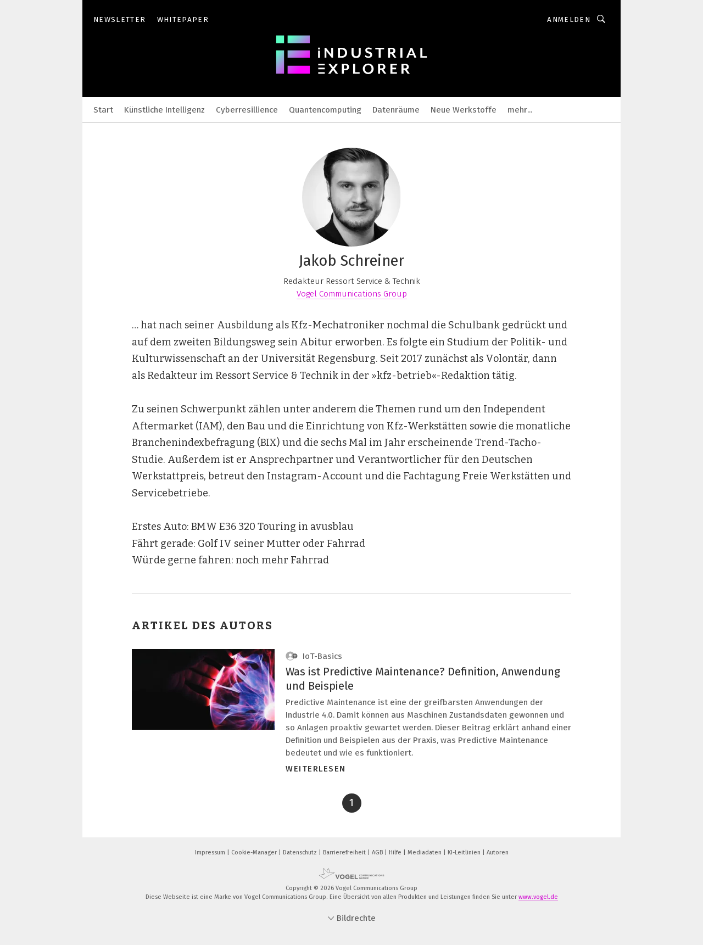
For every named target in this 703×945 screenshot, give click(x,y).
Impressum (211, 852)
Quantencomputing (325, 110)
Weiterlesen (316, 769)
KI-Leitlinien (465, 852)
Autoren (498, 852)
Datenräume (396, 110)
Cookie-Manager (254, 852)
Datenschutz (301, 852)
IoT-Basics (314, 656)
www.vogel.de (538, 897)
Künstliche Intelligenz (164, 110)
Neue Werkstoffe (463, 110)
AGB (378, 852)
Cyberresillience (247, 110)
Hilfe (396, 852)
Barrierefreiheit (345, 852)
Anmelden (568, 19)
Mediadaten (425, 852)
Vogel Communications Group (352, 294)
